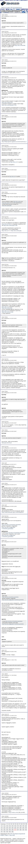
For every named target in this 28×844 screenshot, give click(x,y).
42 (4, 831)
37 (17, 829)
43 (7, 831)
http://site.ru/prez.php (6, 205)
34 (9, 829)
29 (23, 828)
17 (17, 826)
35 (12, 829)
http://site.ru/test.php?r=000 (10, 225)
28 (20, 828)
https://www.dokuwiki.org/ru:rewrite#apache (13, 512)
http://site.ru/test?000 (20, 45)
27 (17, 828)
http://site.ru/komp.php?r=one (9, 105)
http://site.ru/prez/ (6, 202)
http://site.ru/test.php (16, 230)
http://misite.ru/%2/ (13, 812)
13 (7, 826)
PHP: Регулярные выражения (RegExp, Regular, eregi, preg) (12, 834)
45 (12, 831)
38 (20, 829)
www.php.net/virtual (7, 442)
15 (12, 826)
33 (7, 829)
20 (26, 826)
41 (1, 831)
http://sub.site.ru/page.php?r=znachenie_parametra (8, 528)
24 (9, 828)
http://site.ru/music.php (7, 312)
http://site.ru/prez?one (7, 102)
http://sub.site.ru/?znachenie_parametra (15, 532)
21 (1, 828)
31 (1, 829)
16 (15, 826)
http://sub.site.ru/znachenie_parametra (11, 524)
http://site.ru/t (13, 162)
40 (26, 829)
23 (7, 828)
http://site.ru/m (5, 310)
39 (23, 829)
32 (4, 829)
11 (1, 826)
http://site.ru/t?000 (6, 224)
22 (4, 828)
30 (26, 828)
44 (9, 831)
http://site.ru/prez (17, 201)
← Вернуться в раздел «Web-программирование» (11, 7)
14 (9, 826)
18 (20, 826)
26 (15, 828)
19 (23, 826)
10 (26, 824)
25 (12, 828)
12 (4, 826)
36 (15, 829)
